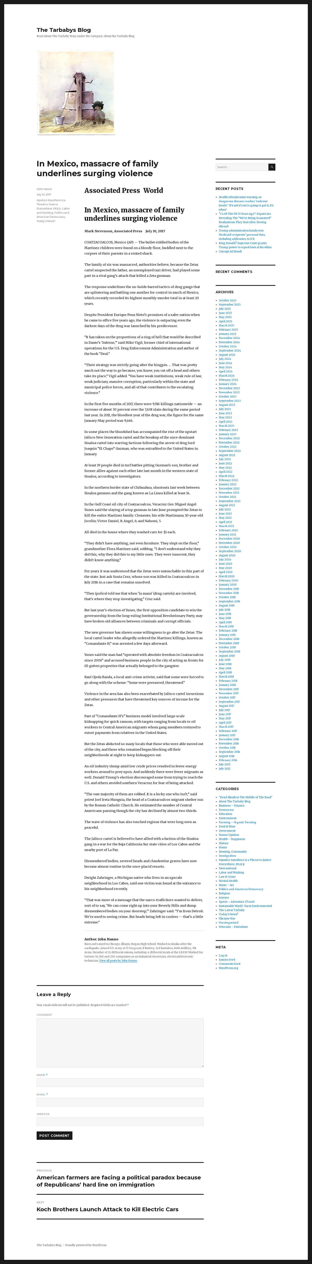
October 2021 (227, 497)
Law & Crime (227, 876)
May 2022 (225, 467)
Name (42, 1075)
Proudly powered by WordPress (85, 1245)
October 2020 (228, 547)
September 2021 (229, 501)
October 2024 (228, 346)
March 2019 (226, 626)
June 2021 (225, 513)
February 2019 (228, 630)
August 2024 (227, 355)
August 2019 (226, 605)
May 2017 (225, 718)
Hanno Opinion (229, 835)
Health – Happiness (232, 839)
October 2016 (227, 747)
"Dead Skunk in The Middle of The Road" (245, 797)
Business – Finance (232, 805)
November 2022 (229, 442)
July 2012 (224, 768)
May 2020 (225, 568)
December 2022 (229, 438)
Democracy (226, 810)
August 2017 (226, 706)
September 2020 (230, 551)
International (227, 868)
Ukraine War (227, 918)
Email (42, 1094)
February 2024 (228, 380)
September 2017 (229, 701)
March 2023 (226, 426)
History (224, 843)
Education (225, 814)
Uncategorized (228, 922)
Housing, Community (233, 851)
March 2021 (226, 526)
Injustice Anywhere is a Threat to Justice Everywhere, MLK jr (51, 204)
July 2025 (225, 309)
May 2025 (225, 317)
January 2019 (227, 635)
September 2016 (229, 752)
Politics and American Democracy (241, 889)
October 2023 (227, 396)
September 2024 (230, 350)
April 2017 (225, 722)
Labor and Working (231, 872)
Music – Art (226, 885)
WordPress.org (228, 968)
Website (43, 1114)
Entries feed (227, 959)
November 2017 (229, 693)
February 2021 (228, 530)
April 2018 (225, 672)
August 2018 (227, 655)
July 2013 (224, 764)
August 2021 (227, 505)
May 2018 (225, 668)
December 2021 (229, 488)
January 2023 (227, 434)
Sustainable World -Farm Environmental (245, 906)
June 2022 (225, 463)
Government (227, 830)
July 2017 (224, 710)
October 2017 (227, 697)
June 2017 (225, 714)
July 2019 (224, 609)
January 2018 (227, 685)
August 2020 (227, 555)
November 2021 (229, 492)
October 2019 (227, 597)
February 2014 (228, 760)
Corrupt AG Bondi (230, 251)
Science (224, 897)
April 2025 (225, 321)
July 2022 (225, 459)
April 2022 (225, 472)
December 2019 (229, 589)
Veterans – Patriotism (233, 927)
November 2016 (229, 743)
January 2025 (227, 334)
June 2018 (225, 664)
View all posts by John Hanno (118, 960)
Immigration (227, 856)
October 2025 (227, 300)
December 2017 (229, 689)
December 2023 (229, 388)
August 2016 (226, 756)
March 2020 (227, 576)
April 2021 (225, 522)
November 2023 (229, 392)
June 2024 (225, 363)
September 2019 (229, 601)
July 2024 (225, 359)
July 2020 (225, 559)
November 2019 (229, 593)
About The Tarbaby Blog (235, 801)
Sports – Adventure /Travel (236, 902)
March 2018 (226, 676)
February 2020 (228, 580)
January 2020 (228, 584)
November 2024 (229, 342)
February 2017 (228, 731)
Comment (44, 1014)
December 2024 (229, 338)
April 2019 (225, 622)
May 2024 (225, 367)
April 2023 (225, 421)
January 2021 (227, 534)
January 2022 (227, 484)
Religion (224, 893)
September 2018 (229, 651)
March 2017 (226, 727)
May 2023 (225, 417)
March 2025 (226, 325)
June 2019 (225, 614)
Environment (227, 818)
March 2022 (226, 476)
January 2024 (228, 384)
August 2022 (227, 455)
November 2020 (229, 543)
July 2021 (225, 509)
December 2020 (229, 538)
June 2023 (225, 413)
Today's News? (46, 221)
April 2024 (226, 371)
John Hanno (44, 188)
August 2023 (227, 405)
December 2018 (229, 639)
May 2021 (225, 518)
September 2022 (230, 451)
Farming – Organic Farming (237, 822)
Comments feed (229, 964)
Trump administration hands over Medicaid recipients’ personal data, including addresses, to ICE (242, 235)
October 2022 (227, 446)
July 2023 (225, 409)
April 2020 (226, 572)
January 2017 (227, 735)
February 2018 (228, 681)
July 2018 (224, 660)
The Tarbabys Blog (64, 29)
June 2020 (225, 564)
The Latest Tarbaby (232, 910)
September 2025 (230, 304)
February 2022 (228, 480)
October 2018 (227, 647)
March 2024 (227, 375)
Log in (223, 955)
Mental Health (228, 881)
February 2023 (228, 430)
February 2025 (228, 329)
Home (223, 847)
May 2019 (225, 618)
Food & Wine (227, 826)
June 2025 (225, 313)
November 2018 (229, 643)
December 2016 (229, 739)
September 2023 (230, 400)
